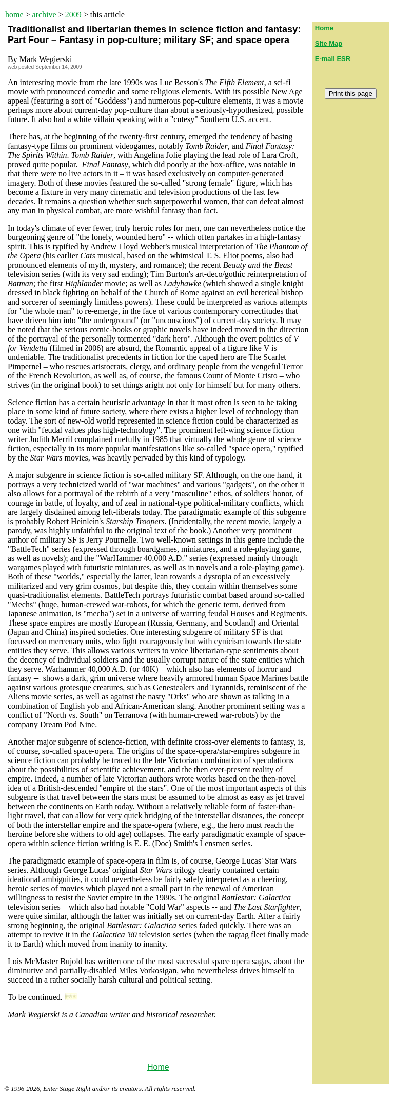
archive (44, 14)
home (14, 14)
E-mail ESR (332, 59)
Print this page (350, 93)
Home (158, 1067)
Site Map (328, 43)
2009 (73, 14)
